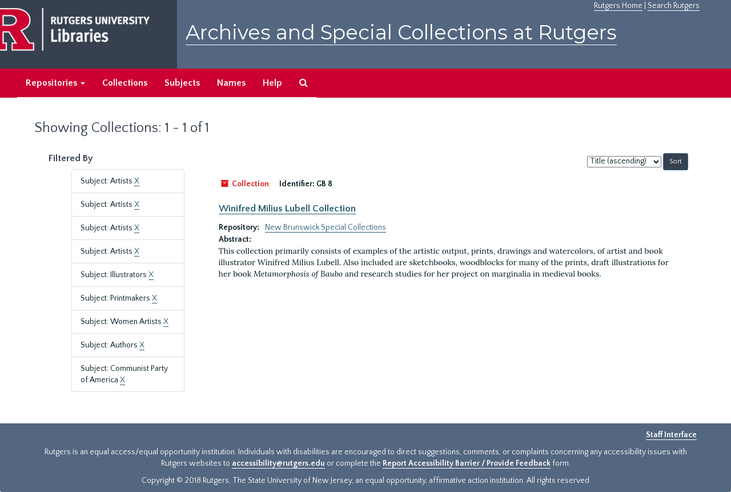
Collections (124, 83)
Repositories (55, 83)
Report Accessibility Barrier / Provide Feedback (467, 463)
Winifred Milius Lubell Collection (287, 208)
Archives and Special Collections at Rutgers (401, 32)
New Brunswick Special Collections (325, 227)
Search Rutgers (674, 5)
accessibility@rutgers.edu (278, 463)
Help (272, 83)
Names (231, 83)
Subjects (182, 83)
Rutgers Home (618, 5)
